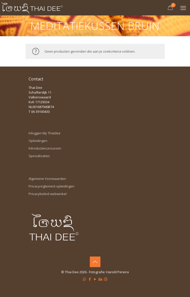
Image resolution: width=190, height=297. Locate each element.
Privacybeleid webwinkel (48, 194)
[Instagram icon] (106, 279)
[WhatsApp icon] (84, 279)
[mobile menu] (183, 7)
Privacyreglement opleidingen (51, 186)
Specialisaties (39, 156)
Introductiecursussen (45, 148)
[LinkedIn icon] (100, 279)
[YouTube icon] (95, 279)
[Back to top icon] (95, 262)
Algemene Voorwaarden (47, 178)
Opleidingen (38, 140)
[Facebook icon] (90, 279)
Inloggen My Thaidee (44, 133)
